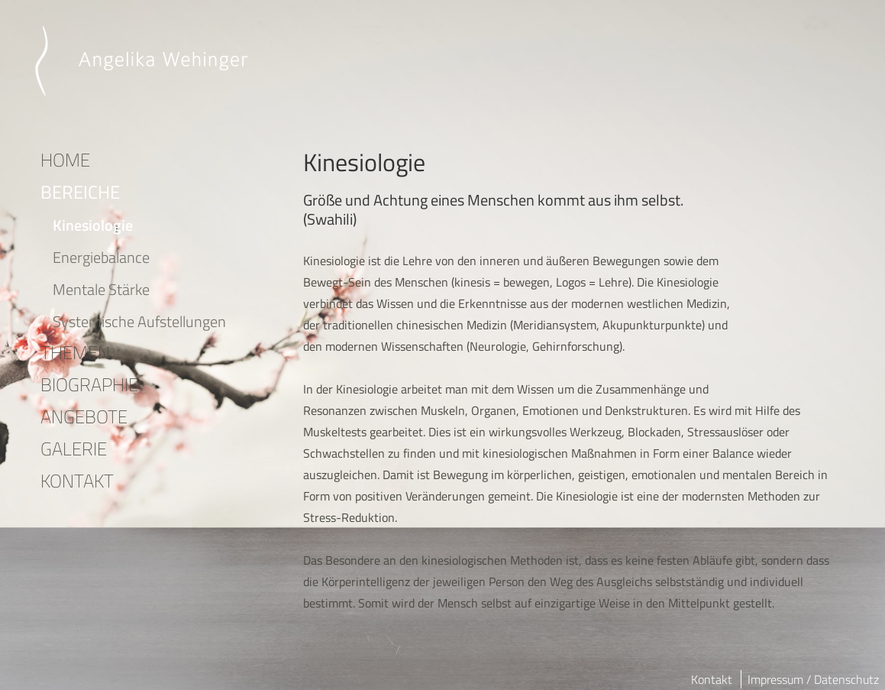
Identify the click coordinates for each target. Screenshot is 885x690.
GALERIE (73, 448)
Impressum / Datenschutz (813, 679)
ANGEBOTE (84, 416)
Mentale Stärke (101, 289)
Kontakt (711, 679)
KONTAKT (77, 480)
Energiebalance (101, 257)
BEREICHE (80, 192)
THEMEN (75, 352)
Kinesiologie (93, 225)
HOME (65, 159)
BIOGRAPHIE (89, 384)
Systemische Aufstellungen (139, 321)
